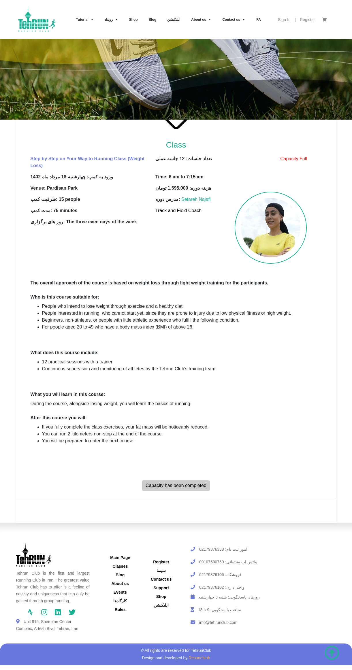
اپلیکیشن (173, 20)
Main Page (120, 557)
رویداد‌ (111, 19)
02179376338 (211, 549)
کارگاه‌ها (120, 601)
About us (201, 19)
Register (307, 19)
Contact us (233, 19)
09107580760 (211, 562)
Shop (133, 20)
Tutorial (85, 19)
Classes (120, 566)
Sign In (284, 19)
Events (120, 592)
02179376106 (211, 574)
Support (161, 588)
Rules (120, 609)
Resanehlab (199, 658)
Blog (153, 20)
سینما (161, 570)
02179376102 (211, 587)
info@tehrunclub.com (218, 622)
